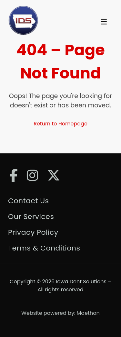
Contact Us (28, 201)
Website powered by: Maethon (60, 313)
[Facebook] (14, 175)
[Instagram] (32, 175)
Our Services (31, 217)
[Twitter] (53, 175)
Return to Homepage (60, 123)
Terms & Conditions (44, 248)
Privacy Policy (33, 232)
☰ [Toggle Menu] (103, 22)
